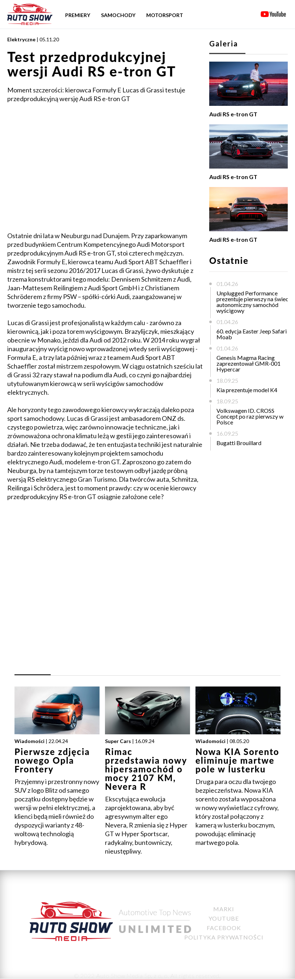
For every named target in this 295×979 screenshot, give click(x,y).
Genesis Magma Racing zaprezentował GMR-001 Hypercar (248, 363)
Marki (223, 908)
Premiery (77, 15)
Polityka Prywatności (224, 937)
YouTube (223, 918)
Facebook (224, 927)
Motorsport (164, 15)
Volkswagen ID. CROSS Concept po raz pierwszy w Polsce (249, 416)
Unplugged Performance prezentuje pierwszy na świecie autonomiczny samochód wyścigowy (254, 302)
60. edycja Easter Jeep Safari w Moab (254, 334)
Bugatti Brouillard (238, 442)
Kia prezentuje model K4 (246, 389)
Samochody (118, 15)
